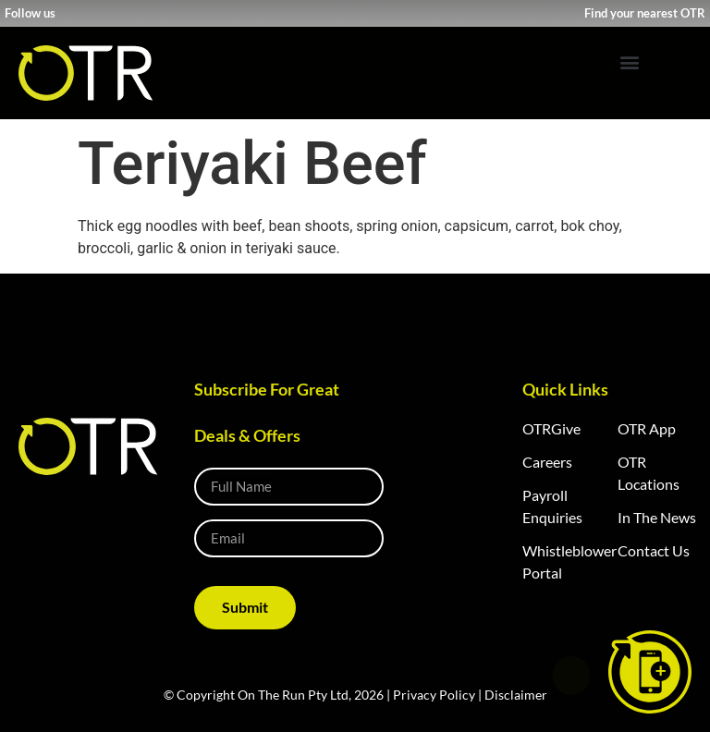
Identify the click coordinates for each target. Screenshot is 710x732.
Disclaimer (515, 694)
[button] (629, 61)
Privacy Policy (434, 694)
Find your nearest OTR (644, 13)
